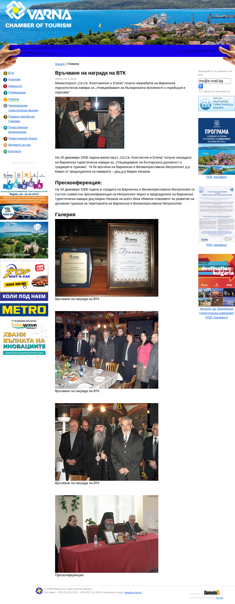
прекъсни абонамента (217, 91)
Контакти (14, 151)
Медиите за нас (19, 144)
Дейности (15, 86)
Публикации (17, 92)
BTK (11, 73)
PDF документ (216, 177)
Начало (60, 64)
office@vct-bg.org (133, 592)
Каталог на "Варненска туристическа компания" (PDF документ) (216, 313)
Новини (13, 99)
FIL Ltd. (219, 597)
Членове (14, 79)
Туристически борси (22, 138)
